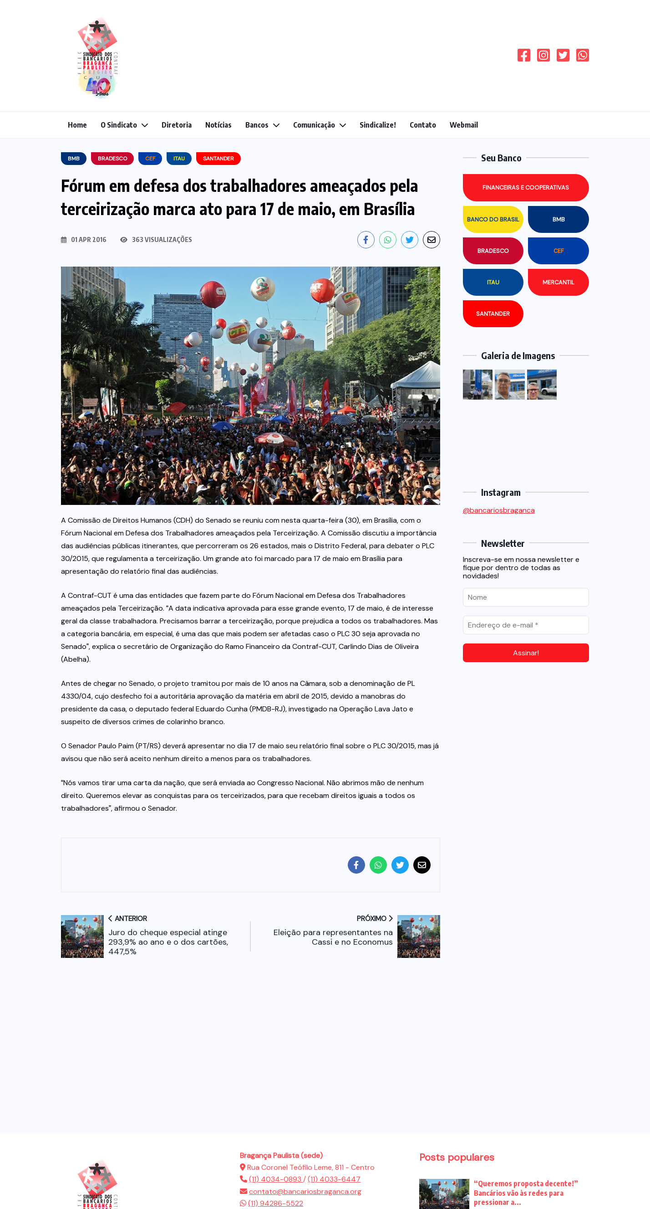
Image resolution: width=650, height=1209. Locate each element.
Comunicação (314, 124)
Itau (493, 282)
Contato (423, 124)
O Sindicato (119, 124)
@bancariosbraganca (499, 510)
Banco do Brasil (493, 219)
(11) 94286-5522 (275, 1203)
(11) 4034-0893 (276, 1179)
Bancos (257, 124)
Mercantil (558, 282)
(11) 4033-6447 (334, 1179)
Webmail (464, 124)
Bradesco (493, 251)
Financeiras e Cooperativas (525, 187)
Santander (493, 314)
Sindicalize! (378, 124)
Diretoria (177, 124)
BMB (559, 219)
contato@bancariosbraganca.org (305, 1191)
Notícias (218, 124)
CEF (559, 251)
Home (77, 124)
